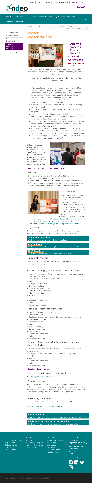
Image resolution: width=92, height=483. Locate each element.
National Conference (34, 445)
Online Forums (32, 447)
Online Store (52, 438)
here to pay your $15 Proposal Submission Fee (62, 224)
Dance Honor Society (61, 2)
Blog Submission (12, 443)
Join (40, 2)
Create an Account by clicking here (66, 219)
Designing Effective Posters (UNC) (41, 377)
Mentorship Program (34, 443)
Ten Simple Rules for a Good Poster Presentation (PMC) (50, 402)
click (41, 224)
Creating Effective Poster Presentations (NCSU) (47, 407)
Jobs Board (30, 438)
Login (32, 2)
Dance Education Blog (14, 440)
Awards (8, 438)
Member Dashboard (79, 2)
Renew (48, 2)
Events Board (10, 450)
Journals (29, 440)
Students (51, 447)
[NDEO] (16, 8)
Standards (51, 445)
